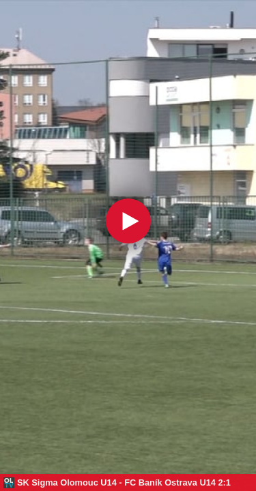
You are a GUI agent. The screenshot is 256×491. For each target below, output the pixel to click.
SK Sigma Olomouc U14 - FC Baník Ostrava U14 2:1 (124, 482)
